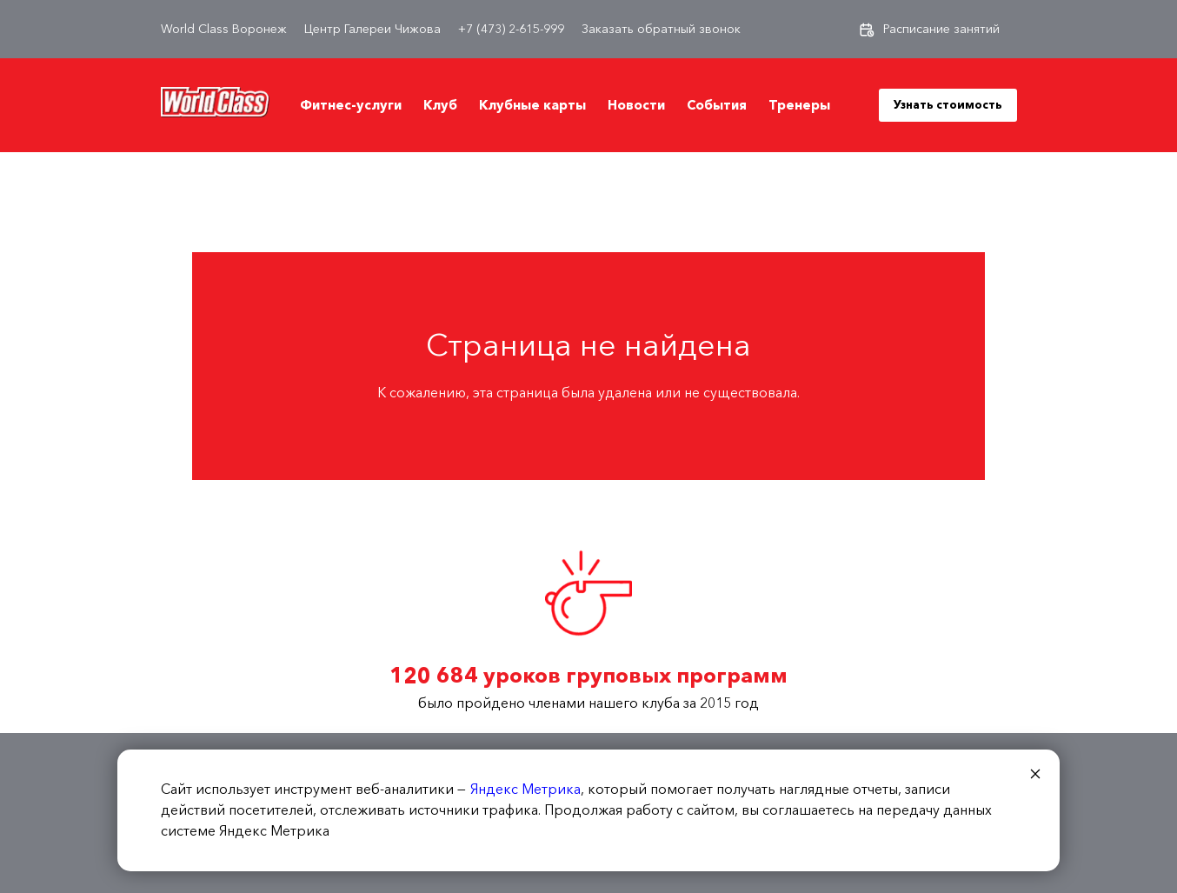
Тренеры (799, 105)
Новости (636, 105)
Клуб (440, 105)
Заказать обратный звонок (661, 29)
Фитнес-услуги (351, 105)
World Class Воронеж (224, 29)
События (717, 105)
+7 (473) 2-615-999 (511, 29)
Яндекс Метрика (525, 789)
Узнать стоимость (948, 104)
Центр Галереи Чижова (372, 29)
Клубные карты (532, 105)
